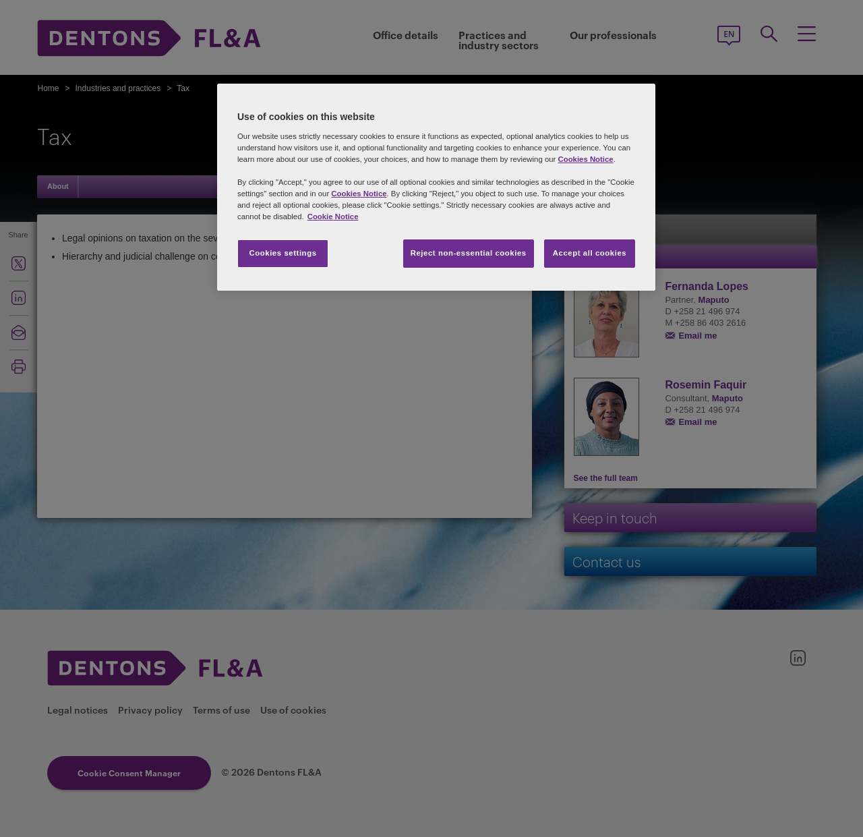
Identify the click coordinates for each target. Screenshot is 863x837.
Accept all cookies (590, 253)
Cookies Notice (585, 159)
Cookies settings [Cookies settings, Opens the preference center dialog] (282, 253)
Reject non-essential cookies (469, 253)
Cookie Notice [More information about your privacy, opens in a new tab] (333, 216)
